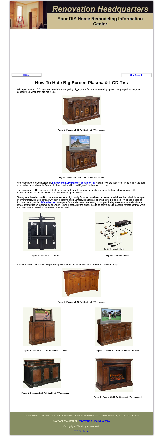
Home (26, 75)
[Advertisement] (81, 51)
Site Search (136, 75)
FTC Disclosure (81, 431)
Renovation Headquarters (94, 420)
